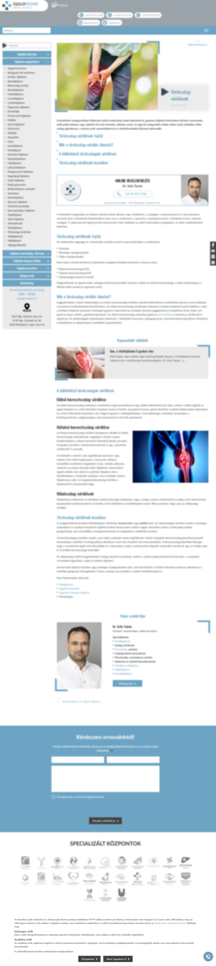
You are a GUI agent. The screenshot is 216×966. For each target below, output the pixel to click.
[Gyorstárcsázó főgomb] (208, 956)
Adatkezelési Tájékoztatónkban (170, 923)
